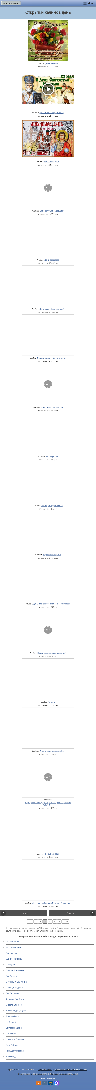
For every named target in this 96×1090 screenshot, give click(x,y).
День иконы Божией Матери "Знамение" (51, 903)
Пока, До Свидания (15, 1051)
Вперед (70, 913)
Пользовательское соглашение (64, 1074)
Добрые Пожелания (15, 970)
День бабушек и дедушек (52, 211)
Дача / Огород (12, 1045)
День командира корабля (52, 751)
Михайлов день (51, 162)
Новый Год (11, 1056)
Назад (25, 913)
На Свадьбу (11, 1022)
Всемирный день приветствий (52, 653)
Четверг (52, 702)
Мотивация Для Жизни (16, 982)
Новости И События (15, 1039)
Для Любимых (12, 993)
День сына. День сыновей (52, 309)
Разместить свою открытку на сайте (71, 1069)
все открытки (10, 3)
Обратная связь (45, 1069)
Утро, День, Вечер (14, 947)
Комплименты (12, 1033)
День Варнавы (52, 854)
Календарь (11, 964)
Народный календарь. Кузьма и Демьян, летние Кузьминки (48, 803)
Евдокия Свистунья (52, 554)
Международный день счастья (51, 358)
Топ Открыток (12, 941)
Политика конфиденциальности (32, 1074)
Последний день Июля (51, 505)
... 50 (66, 921)
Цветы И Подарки (14, 1028)
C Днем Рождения (14, 959)
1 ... (29, 921)
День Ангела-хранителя (52, 407)
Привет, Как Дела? (14, 987)
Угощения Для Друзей (16, 1010)
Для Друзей (11, 976)
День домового (51, 260)
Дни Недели (11, 953)
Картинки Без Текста (15, 999)
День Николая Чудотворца (51, 112)
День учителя (51, 63)
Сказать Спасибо (14, 1005)
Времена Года (12, 1016)
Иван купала (52, 456)
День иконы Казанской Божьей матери (51, 604)
